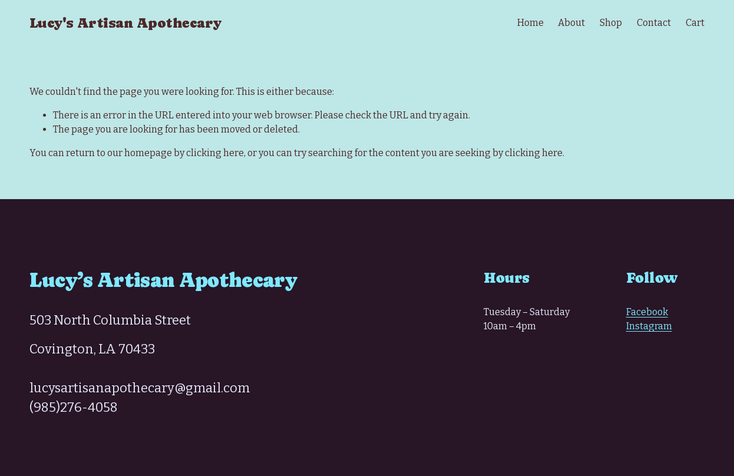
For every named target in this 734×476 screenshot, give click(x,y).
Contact (654, 22)
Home (530, 22)
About (571, 22)
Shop (611, 22)
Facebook (647, 312)
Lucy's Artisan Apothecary (125, 23)
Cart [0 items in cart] (695, 22)
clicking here (215, 152)
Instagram (649, 326)
